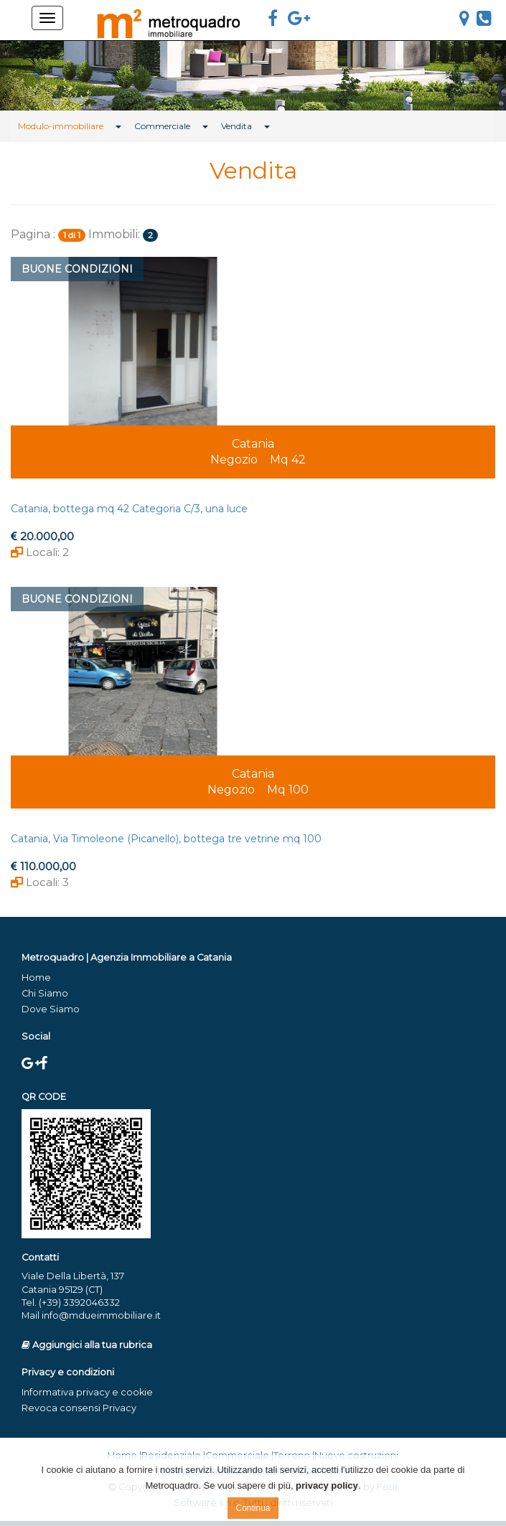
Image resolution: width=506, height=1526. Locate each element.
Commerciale (162, 126)
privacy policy (327, 1485)
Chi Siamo (45, 993)
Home (36, 977)
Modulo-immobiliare (60, 126)
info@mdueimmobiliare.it (101, 1315)
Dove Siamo (51, 1009)
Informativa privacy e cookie (87, 1392)
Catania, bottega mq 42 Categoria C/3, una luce (129, 508)
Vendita (236, 126)
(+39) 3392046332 (79, 1302)
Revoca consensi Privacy (79, 1408)
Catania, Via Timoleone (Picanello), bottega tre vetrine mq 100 (166, 838)
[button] (38, 73)
